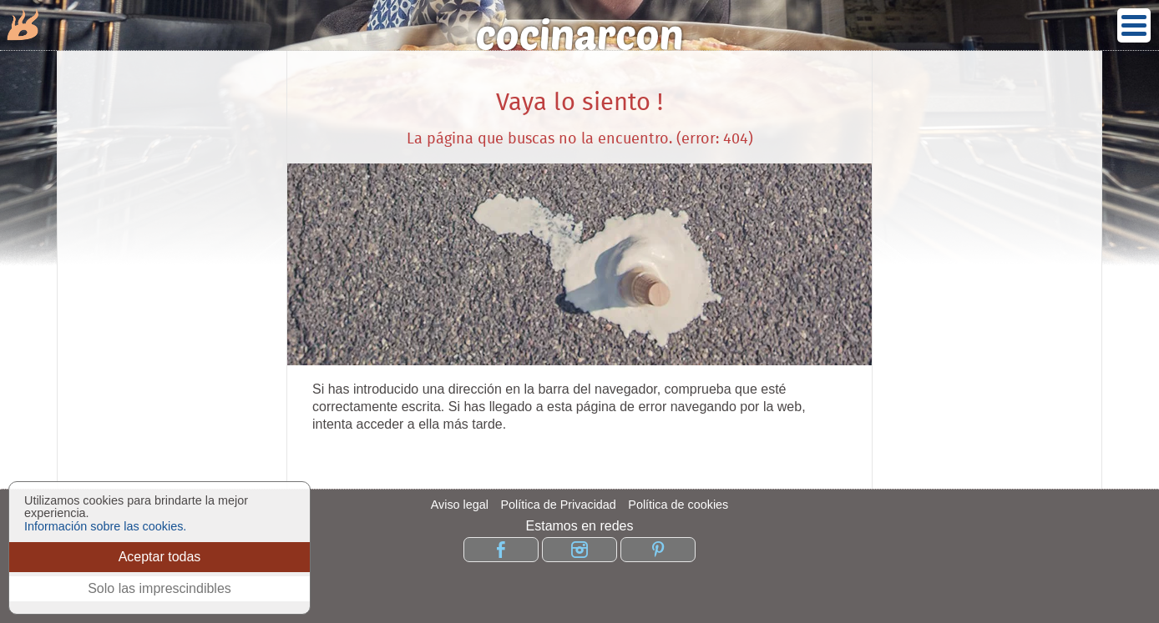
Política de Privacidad (557, 504)
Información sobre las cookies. (105, 526)
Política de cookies (678, 504)
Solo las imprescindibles (159, 588)
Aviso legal (459, 504)
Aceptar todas (160, 557)
